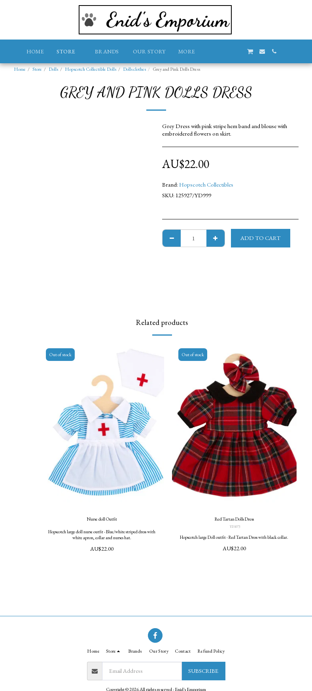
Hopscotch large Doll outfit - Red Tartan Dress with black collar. (234, 542)
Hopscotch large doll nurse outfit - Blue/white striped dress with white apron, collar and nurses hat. (101, 537)
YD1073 (234, 529)
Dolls (53, 69)
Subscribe (203, 670)
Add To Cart (260, 238)
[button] (214, 51)
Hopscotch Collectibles (206, 184)
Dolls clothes (134, 69)
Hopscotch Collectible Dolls (90, 69)
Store (37, 69)
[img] (102, 427)
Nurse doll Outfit (101, 520)
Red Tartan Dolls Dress (234, 520)
